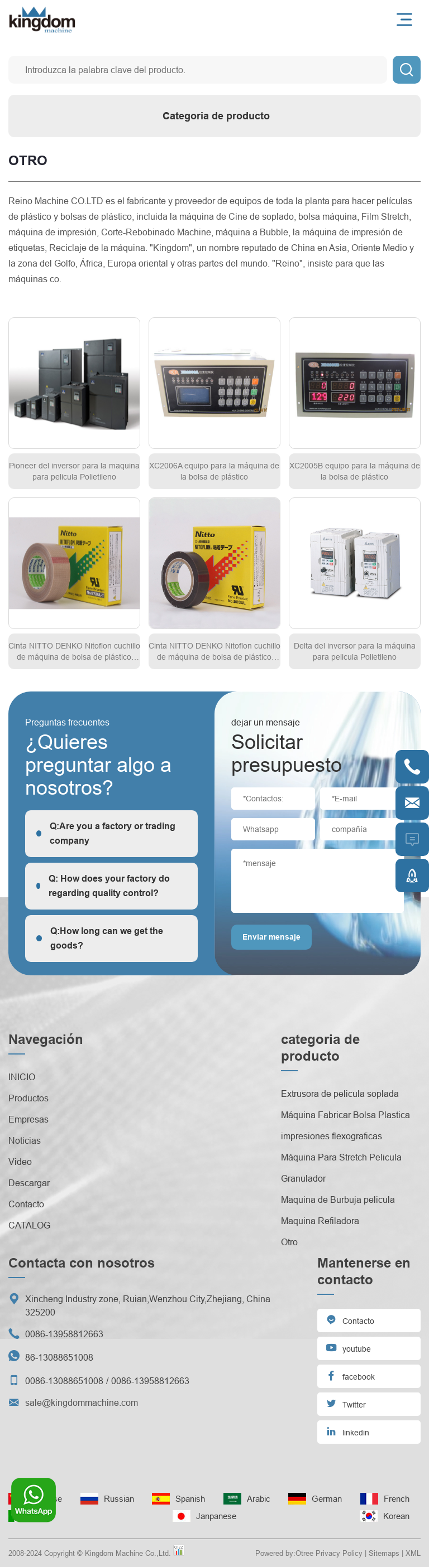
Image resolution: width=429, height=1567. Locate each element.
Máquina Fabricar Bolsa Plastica (345, 1115)
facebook (350, 1375)
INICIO (21, 1077)
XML (413, 1553)
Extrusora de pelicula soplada (340, 1094)
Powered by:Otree (284, 1553)
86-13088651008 (59, 1357)
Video (20, 1162)
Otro (289, 1242)
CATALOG (29, 1225)
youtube (348, 1347)
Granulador (303, 1178)
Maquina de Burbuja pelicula (338, 1199)
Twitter (346, 1403)
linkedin (347, 1431)
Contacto (26, 1204)
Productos (28, 1098)
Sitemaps (384, 1553)
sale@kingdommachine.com (81, 1402)
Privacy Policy (339, 1553)
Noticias (24, 1140)
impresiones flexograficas (331, 1136)
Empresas (28, 1119)
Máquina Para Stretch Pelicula (341, 1157)
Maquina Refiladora (320, 1221)
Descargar (29, 1183)
